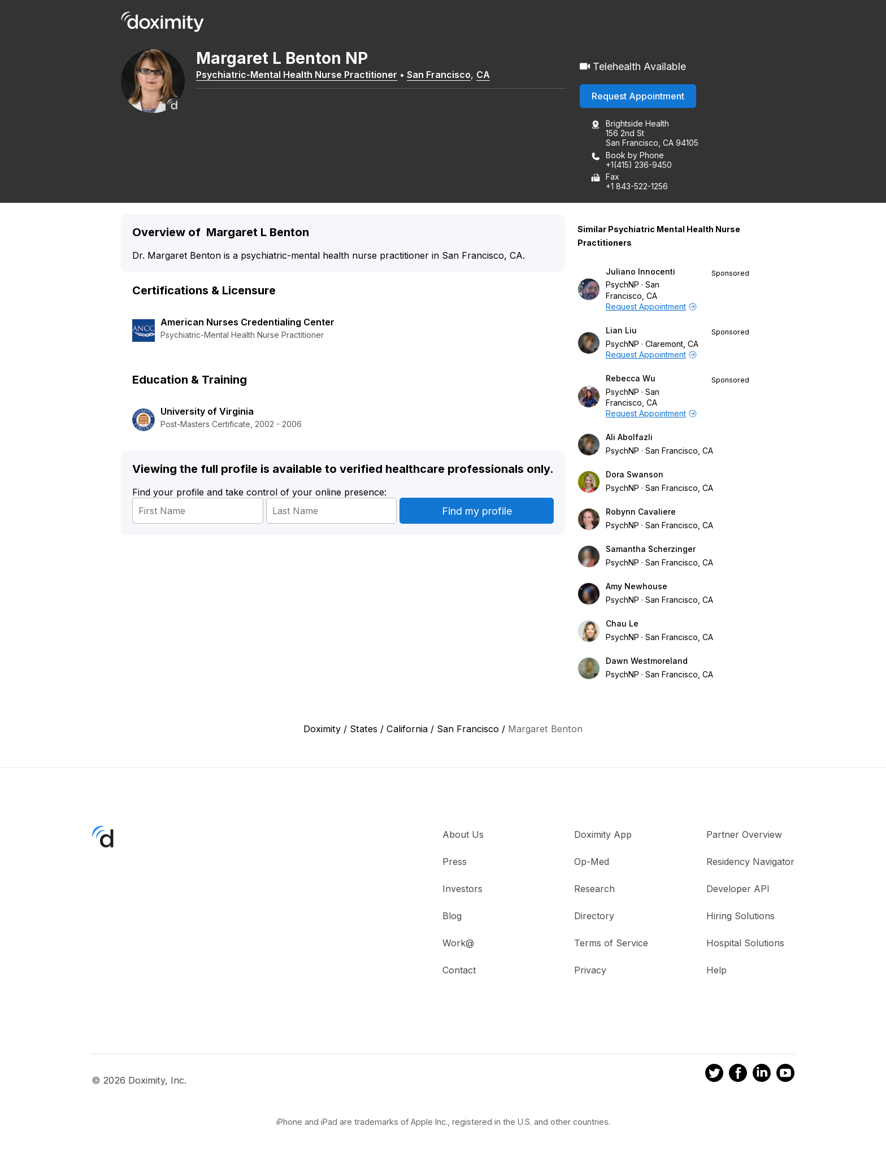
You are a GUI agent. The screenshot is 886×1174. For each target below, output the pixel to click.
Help (716, 970)
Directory (594, 916)
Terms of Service (611, 943)
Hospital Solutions (745, 943)
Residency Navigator (750, 862)
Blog (452, 916)
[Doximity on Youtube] (785, 1075)
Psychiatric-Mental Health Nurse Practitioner (300, 75)
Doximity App (603, 835)
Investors (462, 889)
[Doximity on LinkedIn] (762, 1075)
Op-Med (591, 862)
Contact (459, 970)
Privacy (590, 970)
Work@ (458, 943)
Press (454, 862)
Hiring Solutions (740, 916)
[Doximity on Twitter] (714, 1075)
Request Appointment (638, 96)
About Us (463, 835)
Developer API (738, 889)
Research (594, 889)
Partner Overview (744, 835)
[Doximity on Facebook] (738, 1075)
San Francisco (443, 75)
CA (487, 75)
